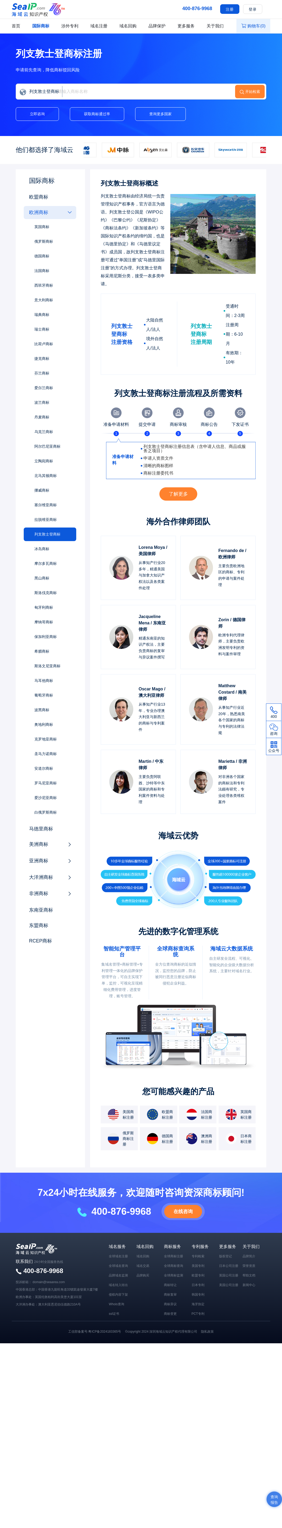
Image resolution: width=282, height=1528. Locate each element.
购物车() (253, 26)
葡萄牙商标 (43, 695)
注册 (230, 9)
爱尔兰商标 (43, 388)
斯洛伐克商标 (45, 593)
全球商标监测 (173, 1275)
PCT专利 (198, 1314)
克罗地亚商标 (45, 739)
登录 (253, 9)
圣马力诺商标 (45, 754)
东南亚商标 (41, 910)
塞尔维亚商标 (45, 505)
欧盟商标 (38, 197)
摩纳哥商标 (43, 622)
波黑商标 (41, 710)
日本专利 (198, 1285)
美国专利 (198, 1266)
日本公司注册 (228, 1266)
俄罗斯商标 (43, 241)
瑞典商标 (41, 314)
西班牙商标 (43, 285)
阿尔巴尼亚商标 (47, 446)
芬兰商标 (41, 373)
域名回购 (127, 26)
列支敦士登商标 (47, 534)
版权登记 (225, 1256)
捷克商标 (41, 358)
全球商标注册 (173, 1256)
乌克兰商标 (43, 432)
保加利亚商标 (45, 637)
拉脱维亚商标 (45, 519)
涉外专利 (69, 26)
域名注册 (98, 26)
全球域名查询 (118, 1266)
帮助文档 (249, 1275)
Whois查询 (116, 1304)
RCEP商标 (40, 941)
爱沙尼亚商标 (45, 798)
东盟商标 (38, 925)
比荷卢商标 (43, 344)
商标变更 (170, 1314)
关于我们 (215, 26)
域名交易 (142, 1266)
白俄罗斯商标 (45, 812)
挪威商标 (41, 490)
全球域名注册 (118, 1256)
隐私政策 (207, 1331)
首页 (16, 26)
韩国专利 (198, 1294)
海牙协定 (198, 1304)
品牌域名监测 (118, 1275)
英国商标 (41, 227)
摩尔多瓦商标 (45, 563)
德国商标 (41, 256)
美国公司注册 (228, 1285)
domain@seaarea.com (49, 1282)
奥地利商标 (43, 724)
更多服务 (186, 26)
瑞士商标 (41, 329)
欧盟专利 (198, 1275)
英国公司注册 (228, 1275)
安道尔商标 (43, 768)
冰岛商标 (41, 549)
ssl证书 (114, 1314)
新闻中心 (249, 1285)
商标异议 (170, 1304)
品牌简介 (249, 1256)
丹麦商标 (41, 417)
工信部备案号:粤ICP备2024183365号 (94, 1331)
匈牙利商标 (43, 607)
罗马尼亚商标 (45, 783)
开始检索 (252, 91)
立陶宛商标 (43, 461)
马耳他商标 (43, 680)
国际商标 (40, 26)
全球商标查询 (173, 1266)
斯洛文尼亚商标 (47, 666)
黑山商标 (41, 578)
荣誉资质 (249, 1266)
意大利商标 (43, 300)
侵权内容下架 (118, 1294)
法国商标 (41, 271)
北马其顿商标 (45, 475)
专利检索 (198, 1256)
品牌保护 (157, 26)
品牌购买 (142, 1275)
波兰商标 (41, 402)
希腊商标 (41, 651)
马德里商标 (41, 828)
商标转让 (170, 1285)
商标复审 (170, 1294)
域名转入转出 (118, 1285)
